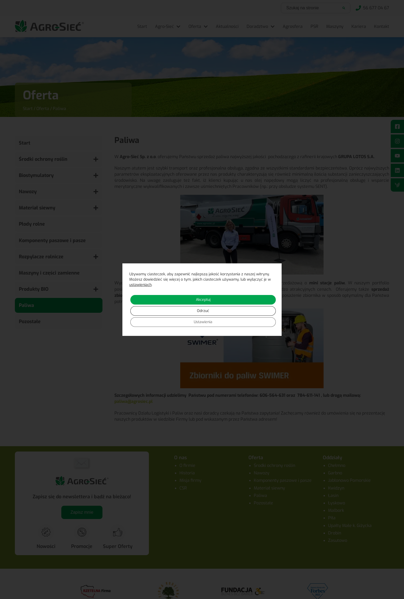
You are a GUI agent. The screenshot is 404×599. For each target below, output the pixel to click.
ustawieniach (140, 284)
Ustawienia (203, 321)
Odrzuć (203, 310)
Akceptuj (203, 299)
